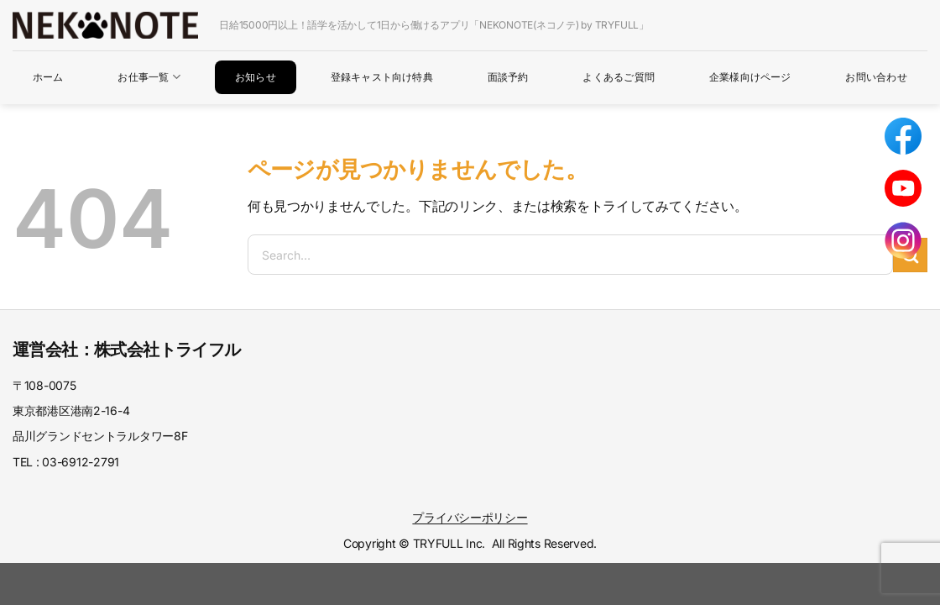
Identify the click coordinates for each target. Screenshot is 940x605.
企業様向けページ (750, 77)
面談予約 (508, 77)
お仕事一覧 (149, 77)
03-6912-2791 (80, 462)
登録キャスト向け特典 (382, 77)
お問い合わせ (875, 77)
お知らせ (255, 77)
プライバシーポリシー (469, 517)
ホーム (48, 77)
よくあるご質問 (618, 77)
